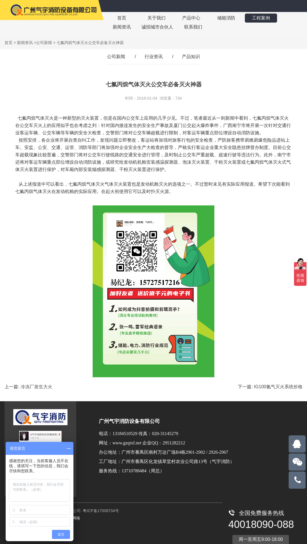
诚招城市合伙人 (157, 27)
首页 (121, 18)
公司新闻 (44, 42)
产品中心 (190, 18)
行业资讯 (154, 56)
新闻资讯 (121, 27)
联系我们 (193, 27)
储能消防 (225, 18)
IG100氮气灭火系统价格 (278, 386)
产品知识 (191, 56)
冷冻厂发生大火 (36, 386)
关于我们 (156, 18)
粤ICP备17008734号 (100, 510)
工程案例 (259, 18)
